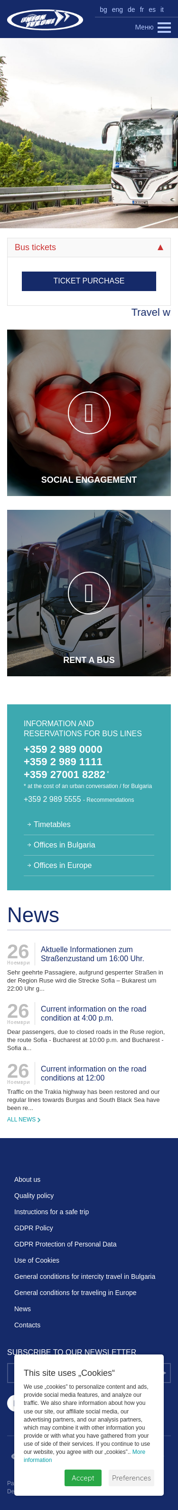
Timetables (52, 824)
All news (21, 1119)
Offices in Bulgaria (64, 845)
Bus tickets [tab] (89, 247)
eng (117, 9)
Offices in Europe (63, 865)
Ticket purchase (89, 281)
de (131, 9)
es (152, 9)
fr (142, 9)
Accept (83, 1477)
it (162, 9)
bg (103, 9)
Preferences (131, 1477)
